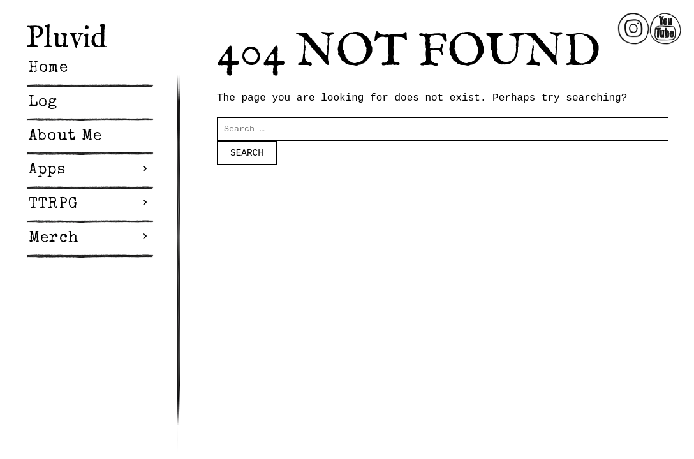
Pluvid (66, 39)
